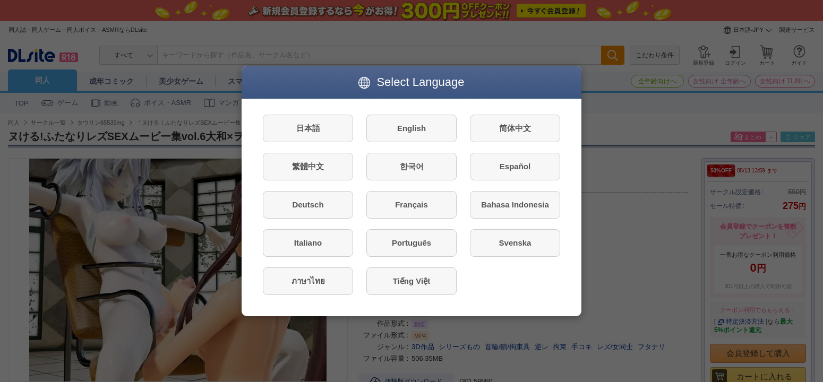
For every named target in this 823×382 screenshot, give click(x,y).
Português (411, 242)
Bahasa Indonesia (515, 204)
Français (411, 204)
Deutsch (307, 204)
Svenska (515, 242)
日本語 (308, 128)
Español (515, 166)
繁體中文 (308, 166)
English (411, 128)
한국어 (412, 166)
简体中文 (515, 128)
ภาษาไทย (308, 280)
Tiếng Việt (411, 280)
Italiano (308, 242)
